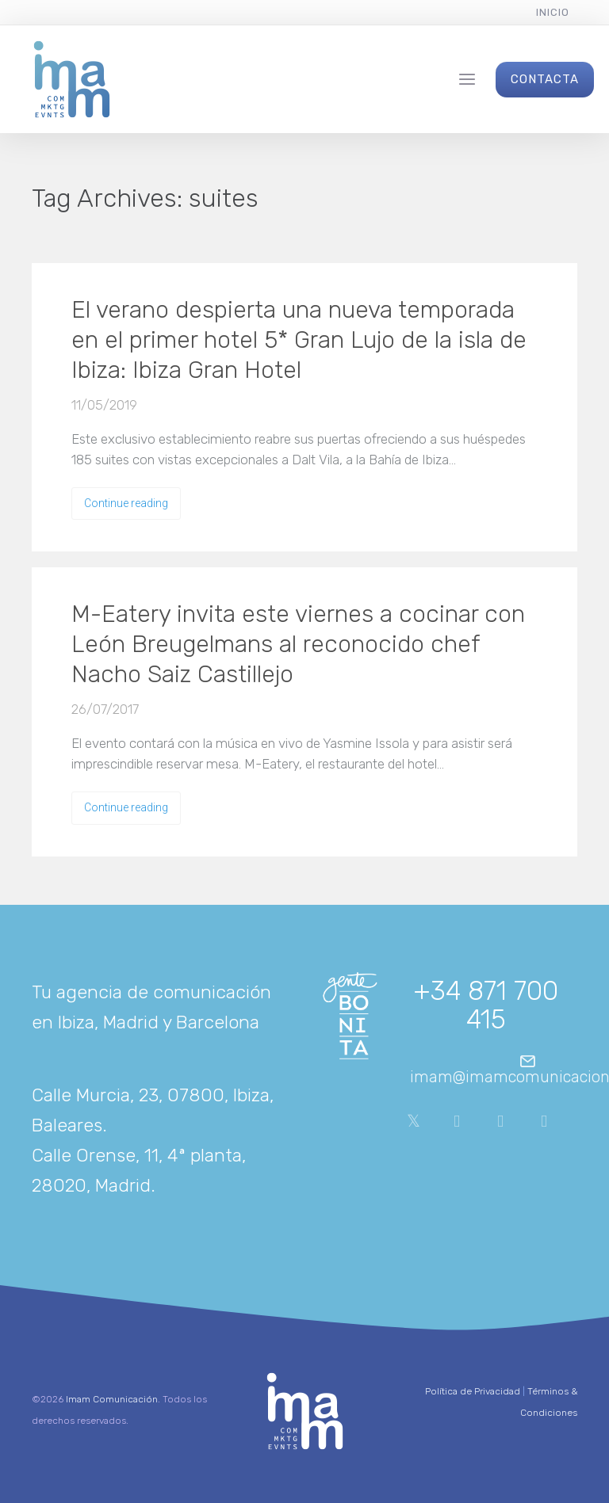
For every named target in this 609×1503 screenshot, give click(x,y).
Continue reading (126, 503)
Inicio (552, 12)
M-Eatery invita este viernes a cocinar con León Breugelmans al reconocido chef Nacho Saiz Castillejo (298, 644)
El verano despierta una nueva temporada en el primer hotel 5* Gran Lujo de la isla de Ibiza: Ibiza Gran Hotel (299, 340)
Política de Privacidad (472, 1391)
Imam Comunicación (112, 1399)
